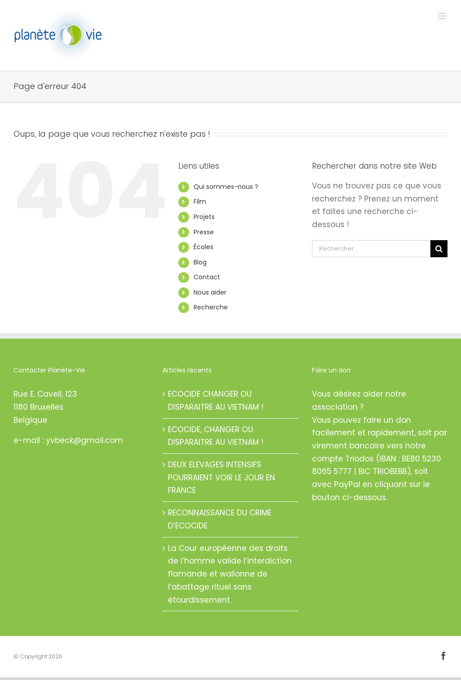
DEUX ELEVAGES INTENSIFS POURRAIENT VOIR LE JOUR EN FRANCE (221, 477)
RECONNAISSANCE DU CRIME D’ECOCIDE (219, 519)
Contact (207, 277)
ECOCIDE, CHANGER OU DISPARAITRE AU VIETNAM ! (215, 436)
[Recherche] (438, 248)
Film (200, 201)
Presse (204, 232)
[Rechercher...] (371, 248)
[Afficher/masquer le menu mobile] (442, 16)
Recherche (211, 307)
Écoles (203, 246)
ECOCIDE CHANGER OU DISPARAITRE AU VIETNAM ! (215, 400)
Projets (204, 216)
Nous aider (210, 292)
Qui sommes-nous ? (226, 186)
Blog (200, 262)
